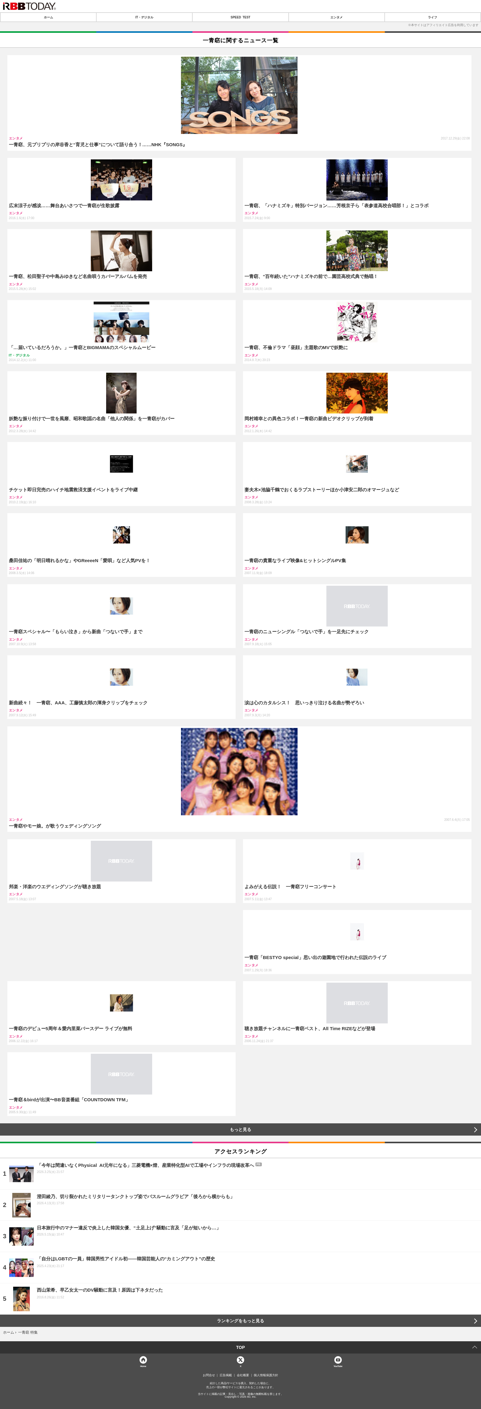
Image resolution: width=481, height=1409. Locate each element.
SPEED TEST (240, 17)
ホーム (48, 17)
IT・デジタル (144, 17)
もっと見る (240, 1129)
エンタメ (336, 17)
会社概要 (243, 1375)
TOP (240, 1347)
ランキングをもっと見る (240, 1320)
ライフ (432, 17)
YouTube (337, 1366)
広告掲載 (226, 1375)
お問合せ (209, 1375)
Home (143, 1366)
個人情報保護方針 (266, 1375)
